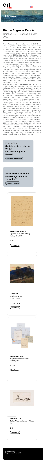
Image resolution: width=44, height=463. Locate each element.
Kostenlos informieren (14, 158)
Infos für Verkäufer (13, 183)
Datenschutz (10, 451)
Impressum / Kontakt (13, 453)
